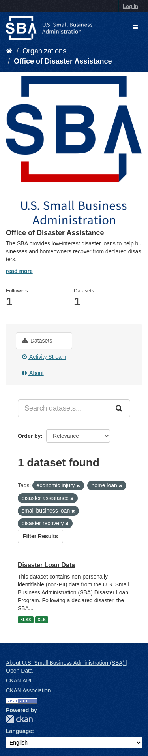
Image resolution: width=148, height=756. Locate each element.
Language (19, 731)
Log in (130, 6)
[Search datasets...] (63, 408)
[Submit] (119, 408)
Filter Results (40, 536)
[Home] (9, 51)
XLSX (25, 619)
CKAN (19, 719)
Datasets (37, 340)
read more (19, 271)
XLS (41, 619)
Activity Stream (44, 357)
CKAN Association (28, 690)
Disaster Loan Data (46, 565)
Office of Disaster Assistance (63, 61)
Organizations (44, 51)
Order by (29, 436)
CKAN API (19, 680)
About (33, 373)
